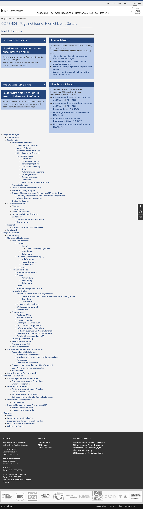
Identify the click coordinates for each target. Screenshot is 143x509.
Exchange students (15, 40)
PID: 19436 (71, 100)
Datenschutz (45, 447)
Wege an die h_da (45, 13)
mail (25, 65)
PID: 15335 (58, 126)
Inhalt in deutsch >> (11, 31)
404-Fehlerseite (19, 18)
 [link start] (108, 3)
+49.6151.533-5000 (13, 470)
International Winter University (89, 445)
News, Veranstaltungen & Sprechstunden (71, 124)
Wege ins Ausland (64, 13)
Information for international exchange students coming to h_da (69, 57)
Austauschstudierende (17, 84)
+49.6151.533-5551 (13, 477)
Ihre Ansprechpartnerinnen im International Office (66, 119)
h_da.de (11, 506)
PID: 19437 (71, 106)
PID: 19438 (74, 109)
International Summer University (90, 442)
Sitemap (43, 445)
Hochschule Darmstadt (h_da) (88, 447)
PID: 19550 (58, 115)
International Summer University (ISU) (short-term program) (69, 62)
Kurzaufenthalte (60, 109)
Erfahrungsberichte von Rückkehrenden (71, 112)
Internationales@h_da (86, 13)
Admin (8, 18)
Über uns (104, 13)
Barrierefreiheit (116, 506)
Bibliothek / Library (83, 450)
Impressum (45, 442)
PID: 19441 (77, 121)
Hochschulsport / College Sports (89, 452)
